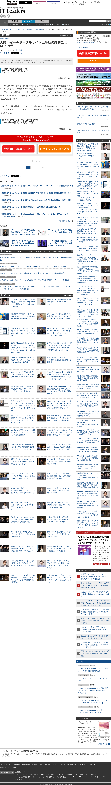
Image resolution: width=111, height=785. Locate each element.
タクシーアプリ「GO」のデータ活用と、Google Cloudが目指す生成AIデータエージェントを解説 (59, 447)
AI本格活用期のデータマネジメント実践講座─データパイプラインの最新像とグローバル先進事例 (23, 548)
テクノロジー (28, 21)
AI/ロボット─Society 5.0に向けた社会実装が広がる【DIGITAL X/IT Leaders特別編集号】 (32, 273)
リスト (21, 53)
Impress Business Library (85, 42)
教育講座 (81, 4)
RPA (47, 24)
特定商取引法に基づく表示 (76, 764)
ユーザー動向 (16, 24)
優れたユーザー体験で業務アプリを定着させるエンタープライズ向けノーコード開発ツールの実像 (59, 316)
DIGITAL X (88, 777)
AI (41, 24)
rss (8, 16)
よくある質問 (11, 768)
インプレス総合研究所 (66, 774)
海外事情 (29, 29)
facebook (4, 16)
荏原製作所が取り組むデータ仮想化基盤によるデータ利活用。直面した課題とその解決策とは (59, 548)
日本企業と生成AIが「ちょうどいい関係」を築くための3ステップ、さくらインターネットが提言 (23, 563)
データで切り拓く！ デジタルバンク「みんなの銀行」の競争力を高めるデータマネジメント (23, 476)
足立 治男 (19, 50)
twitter (1, 16)
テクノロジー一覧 (18, 29)
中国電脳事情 (38, 29)
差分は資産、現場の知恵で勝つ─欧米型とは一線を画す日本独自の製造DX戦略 (59, 461)
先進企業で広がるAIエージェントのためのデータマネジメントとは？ (59, 302)
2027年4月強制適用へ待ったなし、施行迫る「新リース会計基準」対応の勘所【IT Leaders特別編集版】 (36, 259)
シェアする (4, 53)
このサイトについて (6, 764)
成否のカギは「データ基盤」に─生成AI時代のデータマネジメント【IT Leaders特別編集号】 (33, 266)
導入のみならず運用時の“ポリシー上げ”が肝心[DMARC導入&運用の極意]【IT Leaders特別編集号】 (36, 280)
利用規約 (17, 764)
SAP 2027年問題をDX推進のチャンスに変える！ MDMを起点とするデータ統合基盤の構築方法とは (59, 418)
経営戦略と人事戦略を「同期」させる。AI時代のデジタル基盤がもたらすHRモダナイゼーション (23, 316)
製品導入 (53, 3)
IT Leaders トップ (5, 29)
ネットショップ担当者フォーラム (25, 777)
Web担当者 (67, 2)
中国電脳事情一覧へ (66, 221)
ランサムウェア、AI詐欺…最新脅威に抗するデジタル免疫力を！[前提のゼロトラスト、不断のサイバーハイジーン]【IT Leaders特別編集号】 (36, 288)
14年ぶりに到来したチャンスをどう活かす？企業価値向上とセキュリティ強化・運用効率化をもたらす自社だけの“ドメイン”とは (87, 221)
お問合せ (3, 768)
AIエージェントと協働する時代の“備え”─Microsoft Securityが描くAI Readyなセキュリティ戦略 (22, 374)
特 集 (42, 21)
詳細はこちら (102, 744)
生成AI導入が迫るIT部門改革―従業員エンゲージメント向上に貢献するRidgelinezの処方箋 (23, 360)
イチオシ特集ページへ (101, 564)
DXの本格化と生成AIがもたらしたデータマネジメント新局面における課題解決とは (23, 534)
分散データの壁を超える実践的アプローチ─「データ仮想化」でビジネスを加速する (59, 534)
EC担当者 (74, 2)
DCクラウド (39, 3)
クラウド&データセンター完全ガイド (26, 774)
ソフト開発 (82, 2)
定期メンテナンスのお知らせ (87, 124)
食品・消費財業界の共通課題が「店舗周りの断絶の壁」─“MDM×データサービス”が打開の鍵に (23, 389)
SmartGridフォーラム (92, 774)
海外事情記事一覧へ (66, 35)
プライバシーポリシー (59, 764)
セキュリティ (56, 24)
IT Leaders (12, 11)
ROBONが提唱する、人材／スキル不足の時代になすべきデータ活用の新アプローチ (59, 490)
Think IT (42, 774)
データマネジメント (71, 24)
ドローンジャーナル (99, 777)
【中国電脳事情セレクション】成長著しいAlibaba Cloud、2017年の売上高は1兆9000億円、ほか (35, 200)
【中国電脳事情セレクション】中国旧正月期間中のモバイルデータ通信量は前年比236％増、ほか (35, 193)
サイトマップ (91, 764)
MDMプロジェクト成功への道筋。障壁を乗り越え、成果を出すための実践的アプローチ (59, 476)
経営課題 (15, 21)
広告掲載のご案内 (37, 764)
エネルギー (67, 4)
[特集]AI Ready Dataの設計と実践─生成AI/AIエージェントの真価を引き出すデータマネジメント (93, 540)
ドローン (74, 4)
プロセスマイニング (31, 24)
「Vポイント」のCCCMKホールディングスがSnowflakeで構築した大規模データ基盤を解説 (22, 519)
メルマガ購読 (26, 764)
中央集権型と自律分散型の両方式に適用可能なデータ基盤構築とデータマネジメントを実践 (59, 519)
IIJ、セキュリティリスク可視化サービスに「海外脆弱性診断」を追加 (60, 232)
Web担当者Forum (51, 774)
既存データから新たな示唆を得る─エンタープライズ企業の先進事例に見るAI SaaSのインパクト (23, 447)
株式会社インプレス (21, 772)
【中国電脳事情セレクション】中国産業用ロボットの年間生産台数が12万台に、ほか (31, 207)
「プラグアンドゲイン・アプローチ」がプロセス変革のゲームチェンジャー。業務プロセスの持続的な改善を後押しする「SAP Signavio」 (23, 405)
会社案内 (48, 764)
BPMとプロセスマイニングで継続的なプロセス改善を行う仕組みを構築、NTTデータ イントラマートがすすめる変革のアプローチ (88, 302)
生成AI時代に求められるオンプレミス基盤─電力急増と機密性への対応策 (59, 360)
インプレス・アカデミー (22, 779)
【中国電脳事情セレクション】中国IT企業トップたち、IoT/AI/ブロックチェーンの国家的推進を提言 (36, 186)
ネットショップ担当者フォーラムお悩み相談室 (51, 777)
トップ (4, 23)
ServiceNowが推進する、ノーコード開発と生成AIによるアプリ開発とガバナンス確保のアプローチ (23, 490)
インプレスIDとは (85, 47)
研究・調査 (97, 2)
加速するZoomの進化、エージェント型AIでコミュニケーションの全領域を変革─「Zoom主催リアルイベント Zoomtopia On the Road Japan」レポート (23, 347)
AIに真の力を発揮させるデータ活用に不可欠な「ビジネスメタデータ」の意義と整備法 (23, 432)
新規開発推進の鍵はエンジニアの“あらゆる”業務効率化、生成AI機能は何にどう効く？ (22, 461)
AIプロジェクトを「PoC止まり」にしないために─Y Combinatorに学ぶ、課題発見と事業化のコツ (23, 243)
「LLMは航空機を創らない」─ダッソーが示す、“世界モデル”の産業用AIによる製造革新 (60, 243)
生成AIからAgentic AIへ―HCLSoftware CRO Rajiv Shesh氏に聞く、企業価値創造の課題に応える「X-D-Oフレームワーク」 (87, 259)
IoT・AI (90, 2)
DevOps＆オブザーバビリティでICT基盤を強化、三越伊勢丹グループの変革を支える (59, 505)
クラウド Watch (79, 774)
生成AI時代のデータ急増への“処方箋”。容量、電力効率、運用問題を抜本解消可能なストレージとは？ (59, 432)
